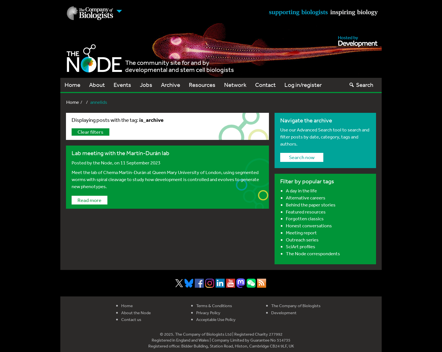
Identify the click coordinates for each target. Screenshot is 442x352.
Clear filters (90, 132)
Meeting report (301, 233)
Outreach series (302, 240)
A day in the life (301, 190)
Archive (170, 84)
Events (122, 84)
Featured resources (306, 212)
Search (361, 84)
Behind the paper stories (310, 205)
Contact (265, 84)
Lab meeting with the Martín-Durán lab (120, 153)
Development (284, 312)
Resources (202, 84)
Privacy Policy (208, 312)
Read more (89, 200)
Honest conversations (309, 225)
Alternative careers (305, 198)
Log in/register (303, 84)
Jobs (146, 84)
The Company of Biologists (296, 305)
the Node (102, 163)
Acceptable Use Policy (216, 319)
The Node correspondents (313, 253)
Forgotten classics (305, 218)
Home (72, 84)
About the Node (136, 312)
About (97, 84)
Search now (302, 157)
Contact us (131, 319)
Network (235, 84)
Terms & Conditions (214, 305)
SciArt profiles (300, 246)
